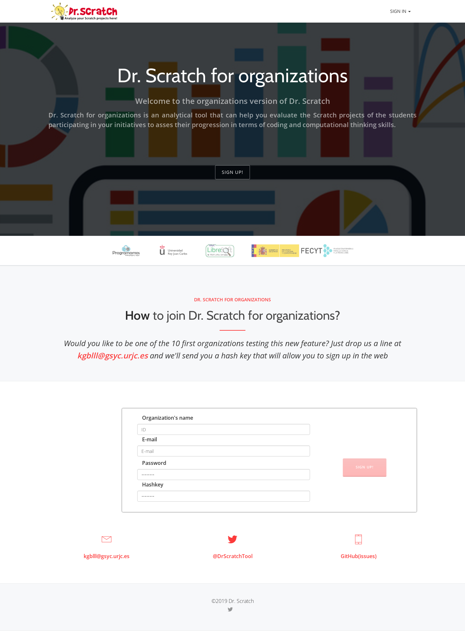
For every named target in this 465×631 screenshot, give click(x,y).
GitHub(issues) (359, 556)
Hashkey (152, 484)
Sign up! (232, 172)
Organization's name (167, 417)
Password (154, 462)
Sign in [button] (400, 11)
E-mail (149, 439)
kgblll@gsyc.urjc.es (112, 355)
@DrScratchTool (233, 556)
